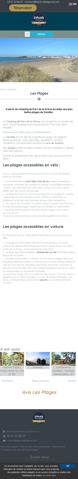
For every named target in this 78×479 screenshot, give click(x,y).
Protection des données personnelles (20, 449)
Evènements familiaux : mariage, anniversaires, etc (64, 371)
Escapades (12, 89)
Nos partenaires (42, 446)
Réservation (23, 8)
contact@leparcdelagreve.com (22, 440)
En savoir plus (49, 475)
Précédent (7, 380)
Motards (38, 367)
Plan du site (26, 446)
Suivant (72, 380)
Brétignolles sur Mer (46, 252)
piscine (43, 279)
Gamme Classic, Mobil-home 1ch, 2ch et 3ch (12, 371)
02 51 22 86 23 (15, 1)
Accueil (3, 89)
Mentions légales (10, 446)
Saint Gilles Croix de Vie (37, 181)
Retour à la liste (40, 380)
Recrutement (58, 446)
